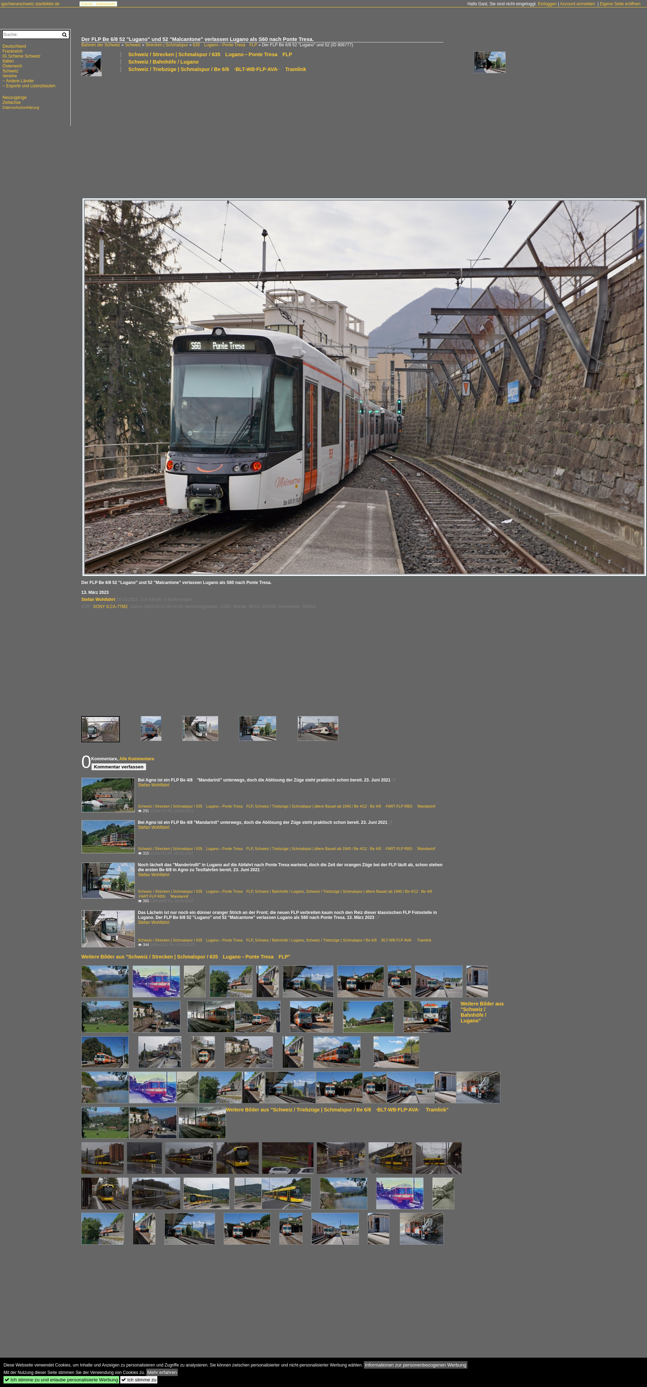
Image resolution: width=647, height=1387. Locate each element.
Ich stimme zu (138, 1379)
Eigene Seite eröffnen (620, 3)
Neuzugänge (14, 97)
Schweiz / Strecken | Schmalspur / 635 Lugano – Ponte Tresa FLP (210, 54)
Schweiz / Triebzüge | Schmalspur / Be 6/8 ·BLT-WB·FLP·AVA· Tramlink (217, 69)
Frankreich (12, 51)
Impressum (105, 4)
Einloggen (547, 3)
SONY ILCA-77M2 (110, 606)
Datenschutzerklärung (20, 107)
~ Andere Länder (18, 80)
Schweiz (133, 44)
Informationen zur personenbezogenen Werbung (415, 1365)
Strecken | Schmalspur (166, 44)
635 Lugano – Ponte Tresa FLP (225, 44)
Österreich (12, 66)
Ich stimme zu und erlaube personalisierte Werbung (61, 1379)
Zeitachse (11, 102)
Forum (87, 4)
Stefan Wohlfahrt (98, 599)
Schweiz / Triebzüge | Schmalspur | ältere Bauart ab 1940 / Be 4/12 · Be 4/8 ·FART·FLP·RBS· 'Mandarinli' (345, 806)
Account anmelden (577, 3)
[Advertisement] (291, 134)
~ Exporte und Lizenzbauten (29, 85)
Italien (8, 61)
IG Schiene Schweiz (21, 56)
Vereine (9, 75)
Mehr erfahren (162, 1372)
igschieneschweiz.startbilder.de (30, 3)
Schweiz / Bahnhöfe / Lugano (163, 62)
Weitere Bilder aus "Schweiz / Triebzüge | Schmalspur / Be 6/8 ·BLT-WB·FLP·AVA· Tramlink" (337, 1109)
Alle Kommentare (136, 758)
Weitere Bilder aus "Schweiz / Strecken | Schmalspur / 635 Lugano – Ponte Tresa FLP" (185, 957)
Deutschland (14, 46)
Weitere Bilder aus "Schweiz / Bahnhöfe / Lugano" (482, 1012)
